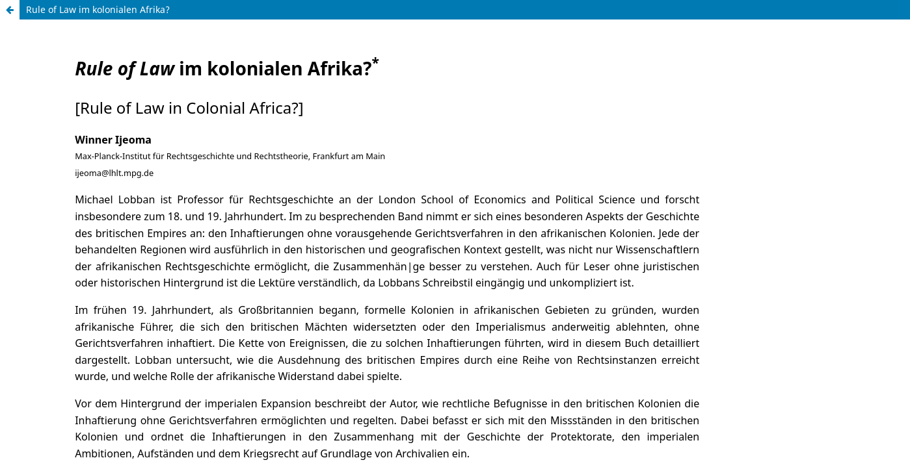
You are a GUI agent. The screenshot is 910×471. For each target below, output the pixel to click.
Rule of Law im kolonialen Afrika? (98, 9)
